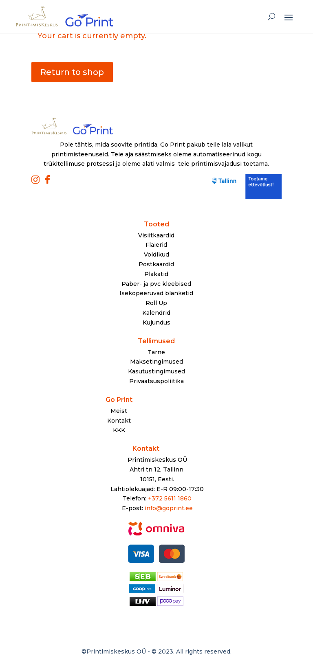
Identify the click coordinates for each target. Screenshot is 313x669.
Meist (118, 411)
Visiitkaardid (156, 235)
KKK (119, 430)
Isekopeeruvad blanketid (156, 293)
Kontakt (119, 420)
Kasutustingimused (156, 371)
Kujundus (156, 322)
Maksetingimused (156, 361)
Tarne (156, 352)
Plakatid (156, 274)
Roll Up (156, 303)
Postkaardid (156, 264)
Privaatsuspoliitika (156, 381)
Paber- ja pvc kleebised (156, 283)
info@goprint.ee (169, 508)
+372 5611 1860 (170, 498)
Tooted (156, 224)
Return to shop (72, 72)
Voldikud (156, 254)
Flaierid (156, 244)
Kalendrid (156, 312)
